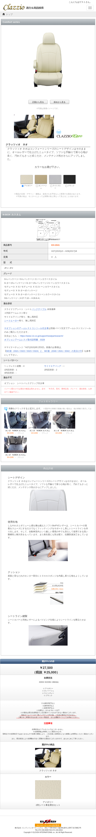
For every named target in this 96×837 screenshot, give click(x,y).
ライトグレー (55, 182)
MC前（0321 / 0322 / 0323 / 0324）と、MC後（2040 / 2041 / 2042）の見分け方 (44, 351)
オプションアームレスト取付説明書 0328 (24, 339)
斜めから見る (59, 102)
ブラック (70, 181)
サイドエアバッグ (52, 366)
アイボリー (27, 181)
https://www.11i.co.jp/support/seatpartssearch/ (41, 336)
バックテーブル (39, 309)
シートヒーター (11, 320)
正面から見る (38, 102)
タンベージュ (41, 182)
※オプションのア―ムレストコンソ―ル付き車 (26, 328)
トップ (9, 14)
